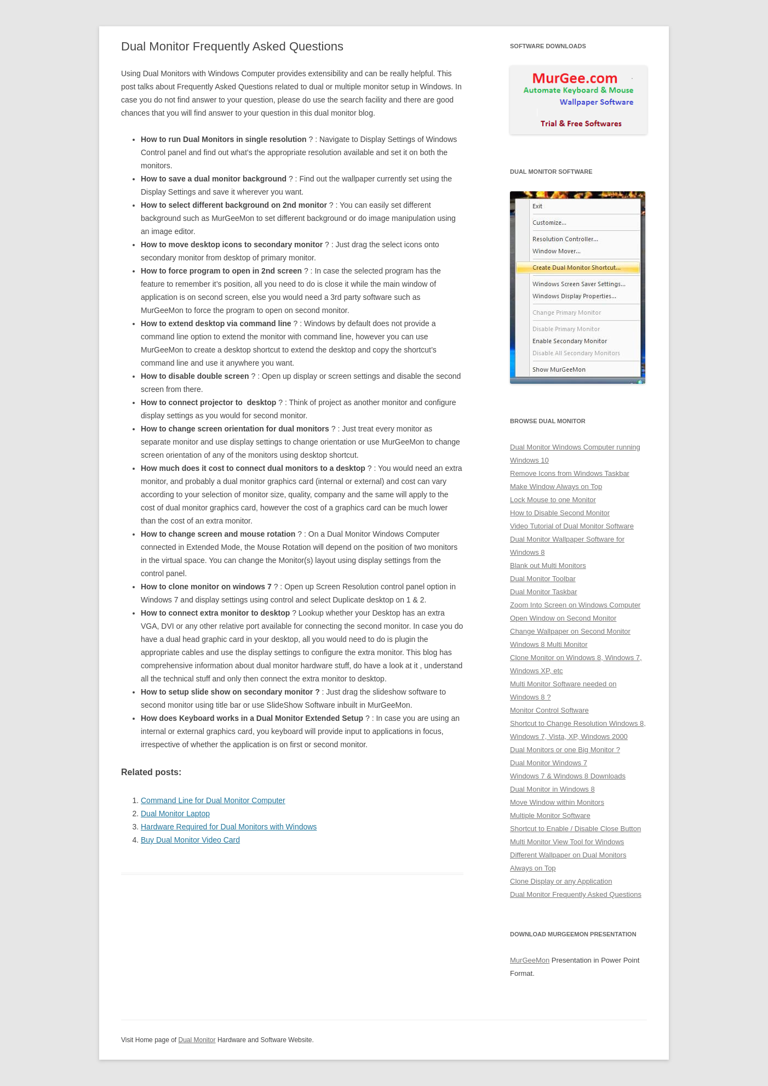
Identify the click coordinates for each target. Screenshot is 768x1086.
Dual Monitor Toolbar (543, 579)
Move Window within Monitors (557, 802)
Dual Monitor (197, 1040)
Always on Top (533, 868)
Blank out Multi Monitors (548, 565)
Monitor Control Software (549, 710)
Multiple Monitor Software (550, 815)
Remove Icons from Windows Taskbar (569, 473)
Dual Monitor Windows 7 (548, 763)
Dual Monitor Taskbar (543, 592)
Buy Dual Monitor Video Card (190, 839)
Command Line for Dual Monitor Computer (213, 800)
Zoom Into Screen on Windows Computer (575, 605)
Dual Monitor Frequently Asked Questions (575, 894)
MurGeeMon (529, 960)
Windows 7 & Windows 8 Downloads (568, 776)
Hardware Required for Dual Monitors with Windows (229, 826)
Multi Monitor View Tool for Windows (567, 842)
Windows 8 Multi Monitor (549, 644)
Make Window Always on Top (556, 486)
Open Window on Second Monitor (563, 618)
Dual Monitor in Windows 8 (552, 789)
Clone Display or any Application (561, 881)
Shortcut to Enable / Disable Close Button (575, 829)
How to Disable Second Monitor (560, 513)
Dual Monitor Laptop (175, 813)
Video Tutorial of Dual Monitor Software (572, 526)
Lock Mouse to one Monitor (553, 500)
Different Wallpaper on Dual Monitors (568, 855)
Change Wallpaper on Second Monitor (570, 631)
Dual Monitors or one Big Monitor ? (565, 750)
